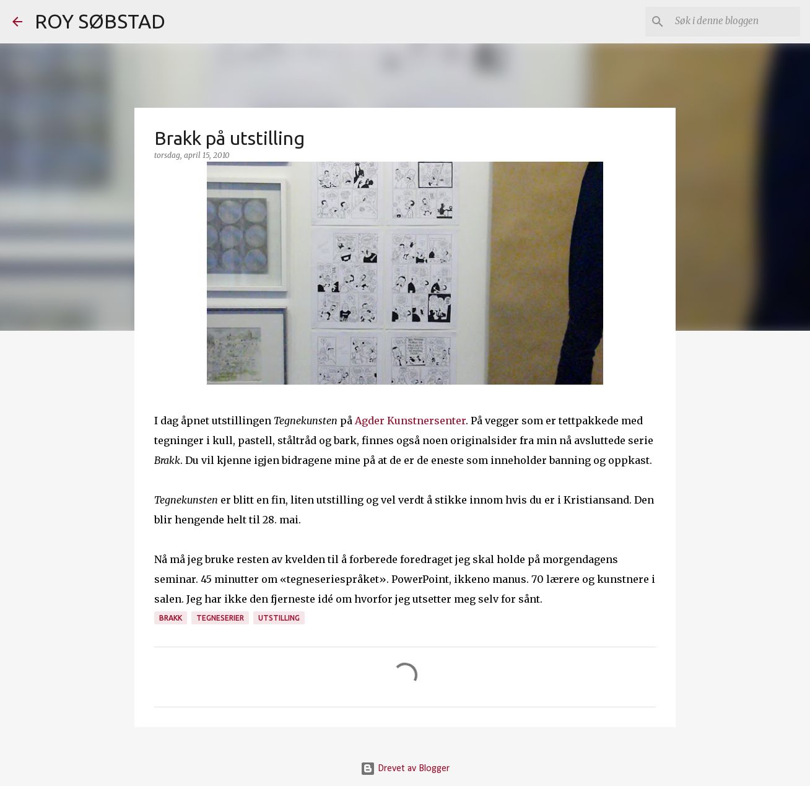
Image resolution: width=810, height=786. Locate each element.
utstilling (279, 618)
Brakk (170, 618)
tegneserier (220, 618)
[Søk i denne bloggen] (735, 22)
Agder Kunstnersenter (410, 420)
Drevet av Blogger (405, 769)
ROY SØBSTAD (100, 21)
